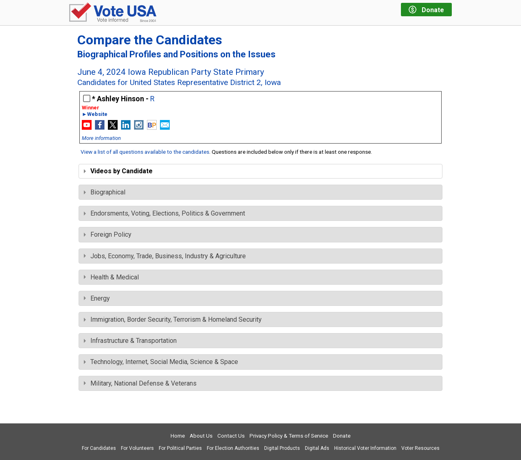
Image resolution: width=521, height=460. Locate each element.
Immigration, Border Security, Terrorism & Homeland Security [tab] (173, 319)
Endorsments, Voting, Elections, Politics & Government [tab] (164, 213)
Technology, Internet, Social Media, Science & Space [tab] (161, 362)
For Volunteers (137, 448)
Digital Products (282, 448)
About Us (201, 436)
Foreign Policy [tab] (107, 234)
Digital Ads (317, 448)
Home (178, 436)
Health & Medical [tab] (111, 277)
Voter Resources (420, 448)
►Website (94, 114)
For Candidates (99, 448)
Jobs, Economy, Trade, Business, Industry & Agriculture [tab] (165, 256)
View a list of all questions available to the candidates (145, 151)
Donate (341, 436)
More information (101, 138)
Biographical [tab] (104, 192)
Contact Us (231, 436)
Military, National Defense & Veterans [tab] (140, 383)
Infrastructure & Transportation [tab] (130, 340)
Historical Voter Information (365, 448)
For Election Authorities (233, 448)
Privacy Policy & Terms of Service (289, 436)
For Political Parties (180, 448)
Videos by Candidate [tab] (118, 171)
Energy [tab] (97, 298)
